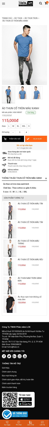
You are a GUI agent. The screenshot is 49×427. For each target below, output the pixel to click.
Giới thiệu (5, 368)
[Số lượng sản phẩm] (19, 132)
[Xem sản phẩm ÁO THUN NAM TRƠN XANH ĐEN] (9, 285)
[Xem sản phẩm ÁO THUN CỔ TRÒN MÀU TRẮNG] (9, 248)
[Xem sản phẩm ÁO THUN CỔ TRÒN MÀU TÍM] (9, 211)
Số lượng (5, 132)
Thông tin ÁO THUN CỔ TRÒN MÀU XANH (24, 178)
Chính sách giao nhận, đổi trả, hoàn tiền (18, 380)
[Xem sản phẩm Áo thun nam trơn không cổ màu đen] (9, 304)
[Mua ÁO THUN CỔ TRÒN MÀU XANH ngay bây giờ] (36, 139)
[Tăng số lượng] (26, 132)
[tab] (24, 178)
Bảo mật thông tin (9, 376)
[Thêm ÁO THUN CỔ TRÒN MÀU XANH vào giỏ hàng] (13, 139)
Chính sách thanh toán (11, 383)
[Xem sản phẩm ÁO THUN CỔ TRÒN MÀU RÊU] (9, 267)
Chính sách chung (9, 372)
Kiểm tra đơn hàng (9, 387)
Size (4, 126)
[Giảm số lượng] (13, 132)
